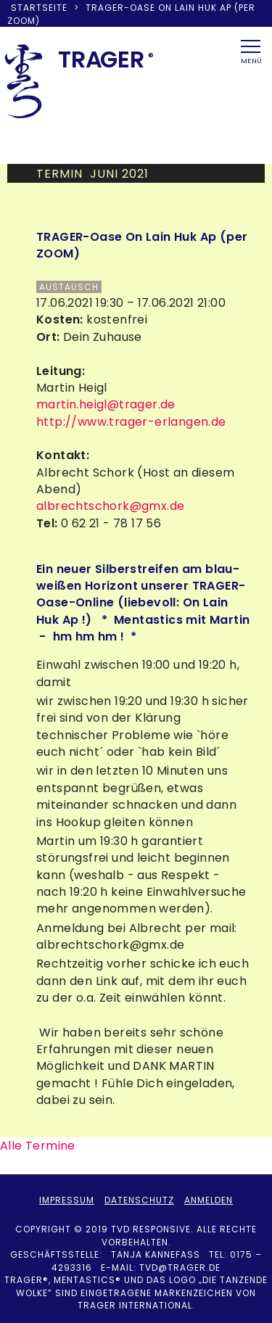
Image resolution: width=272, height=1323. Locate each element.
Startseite (39, 7)
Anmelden (208, 1200)
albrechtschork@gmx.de (110, 506)
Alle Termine (37, 1145)
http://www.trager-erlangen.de (131, 421)
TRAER (101, 59)
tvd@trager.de (180, 1267)
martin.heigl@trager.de (106, 404)
